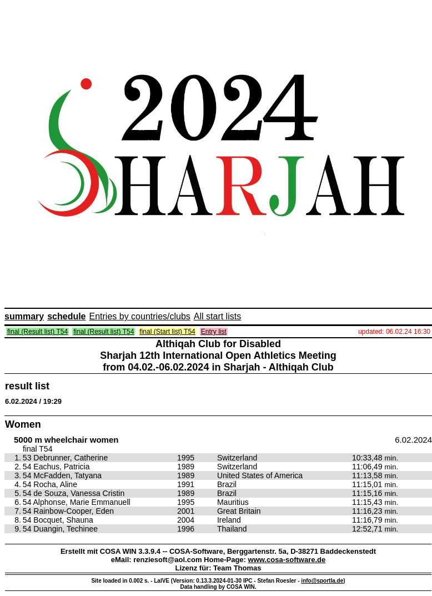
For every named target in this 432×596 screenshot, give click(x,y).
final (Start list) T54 (167, 331)
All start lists (217, 316)
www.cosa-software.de (287, 559)
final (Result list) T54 (37, 331)
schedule (66, 316)
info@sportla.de (322, 581)
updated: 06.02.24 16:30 (394, 331)
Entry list (214, 331)
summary (24, 316)
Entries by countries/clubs (139, 316)
